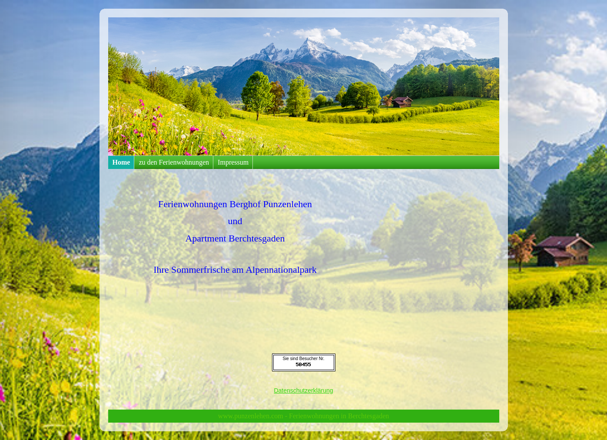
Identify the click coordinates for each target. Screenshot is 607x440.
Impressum (233, 162)
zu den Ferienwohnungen (174, 162)
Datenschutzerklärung (303, 390)
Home (121, 162)
